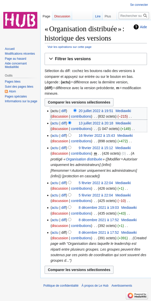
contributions (81, 116)
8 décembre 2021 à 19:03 (99, 208)
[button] (96, 59)
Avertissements (121, 285)
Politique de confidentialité (60, 285)
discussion (60, 116)
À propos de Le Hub (94, 285)
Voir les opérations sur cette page (70, 46)
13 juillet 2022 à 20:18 (96, 123)
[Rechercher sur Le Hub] (134, 15)
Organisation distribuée (84, 159)
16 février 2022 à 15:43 (97, 135)
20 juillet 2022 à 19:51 (96, 111)
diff (63, 111)
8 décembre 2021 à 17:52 (99, 220)
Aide (143, 27)
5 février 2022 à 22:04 (96, 183)
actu (55, 123)
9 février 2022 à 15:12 (96, 148)
